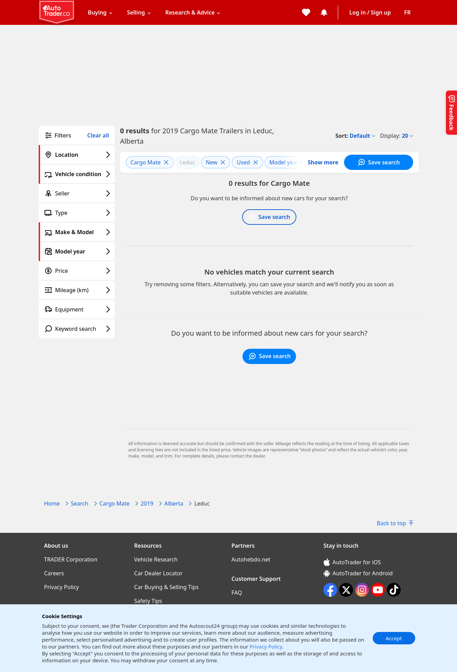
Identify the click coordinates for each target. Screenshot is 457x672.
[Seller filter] (77, 193)
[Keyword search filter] (77, 328)
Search (79, 503)
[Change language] (407, 12)
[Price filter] (77, 270)
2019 (147, 503)
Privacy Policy (266, 646)
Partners (243, 545)
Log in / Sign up (370, 12)
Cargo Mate (114, 503)
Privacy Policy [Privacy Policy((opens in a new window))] (61, 587)
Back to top (395, 523)
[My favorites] (306, 12)
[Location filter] (77, 154)
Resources (148, 545)
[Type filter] (77, 212)
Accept (393, 638)
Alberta (173, 503)
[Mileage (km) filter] (77, 290)
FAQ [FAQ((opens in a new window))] (236, 592)
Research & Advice (190, 12)
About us (56, 545)
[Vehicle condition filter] (77, 174)
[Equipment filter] (77, 309)
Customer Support (256, 579)
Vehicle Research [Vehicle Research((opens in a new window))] (156, 559)
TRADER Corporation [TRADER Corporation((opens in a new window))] (70, 559)
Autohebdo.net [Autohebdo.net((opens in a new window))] (250, 559)
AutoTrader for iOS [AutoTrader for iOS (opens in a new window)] (352, 562)
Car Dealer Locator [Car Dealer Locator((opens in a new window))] (158, 573)
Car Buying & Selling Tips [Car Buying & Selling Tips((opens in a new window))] (166, 587)
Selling (136, 12)
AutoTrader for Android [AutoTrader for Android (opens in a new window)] (358, 573)
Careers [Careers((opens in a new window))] (54, 573)
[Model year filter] (77, 251)
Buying (97, 12)
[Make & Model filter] (77, 232)
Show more (323, 162)
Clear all (98, 135)
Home (52, 503)
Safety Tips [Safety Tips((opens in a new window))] (148, 601)
